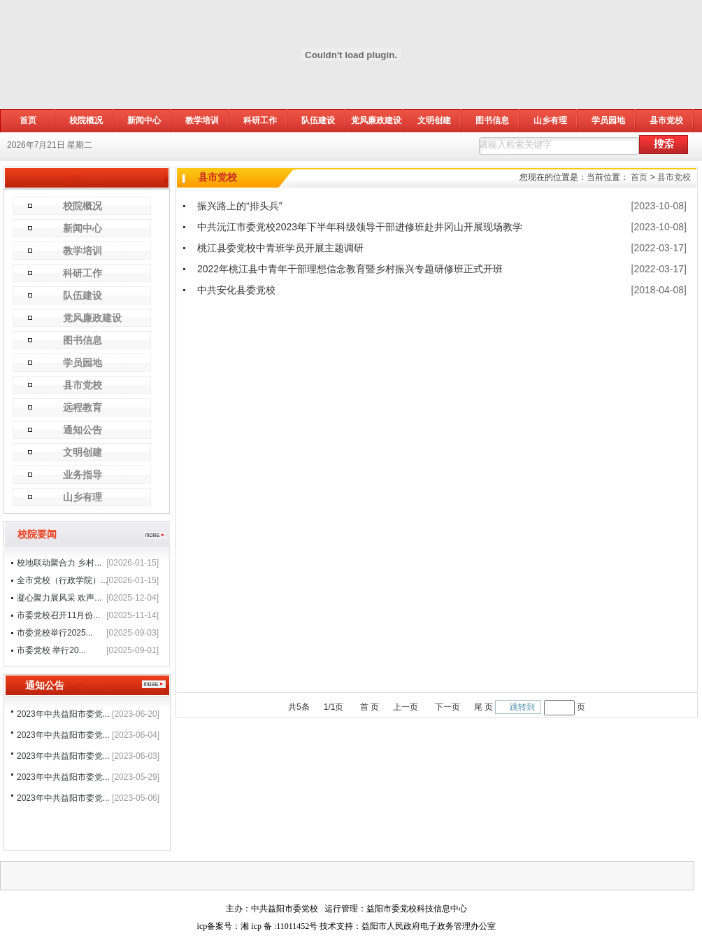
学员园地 (608, 120)
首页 (639, 177)
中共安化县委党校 (236, 289)
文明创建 (434, 120)
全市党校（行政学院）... (62, 580)
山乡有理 (550, 120)
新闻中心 (144, 120)
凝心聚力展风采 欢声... (59, 598)
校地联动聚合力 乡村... (59, 563)
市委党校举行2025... (55, 633)
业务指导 (82, 474)
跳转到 (522, 707)
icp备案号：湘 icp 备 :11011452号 (257, 926)
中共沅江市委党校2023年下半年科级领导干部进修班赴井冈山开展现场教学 (359, 226)
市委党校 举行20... (51, 650)
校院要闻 (37, 534)
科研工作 (260, 120)
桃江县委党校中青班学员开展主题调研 (280, 247)
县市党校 (666, 120)
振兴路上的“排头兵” (239, 205)
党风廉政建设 (376, 120)
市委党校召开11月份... (58, 615)
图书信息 (492, 120)
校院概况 (86, 120)
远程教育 (82, 407)
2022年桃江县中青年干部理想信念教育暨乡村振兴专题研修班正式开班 (350, 268)
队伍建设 (318, 120)
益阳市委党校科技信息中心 (416, 908)
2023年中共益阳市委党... (63, 714)
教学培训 (202, 120)
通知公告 (82, 429)
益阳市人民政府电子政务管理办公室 (428, 926)
